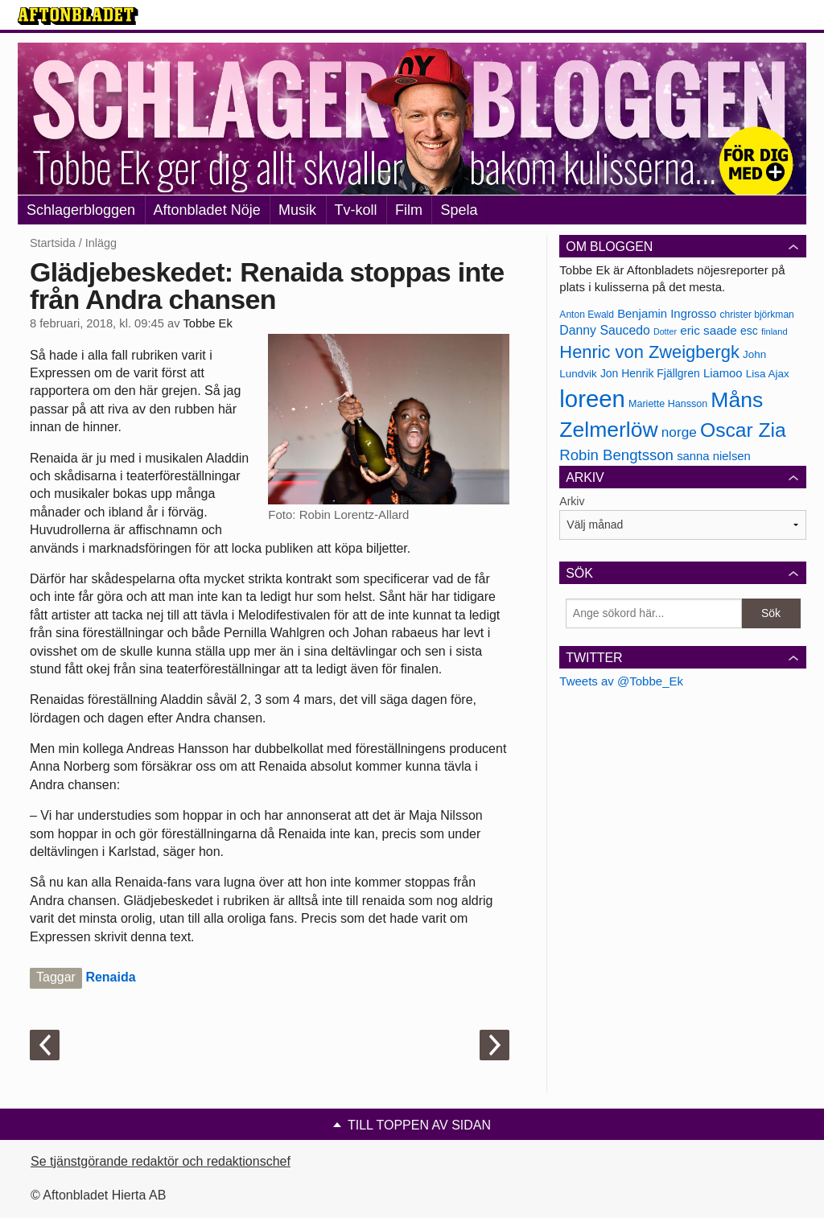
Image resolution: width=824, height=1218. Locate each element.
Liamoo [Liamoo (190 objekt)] (723, 373)
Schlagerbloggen (81, 210)
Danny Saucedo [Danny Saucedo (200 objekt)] (604, 330)
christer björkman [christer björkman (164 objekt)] (756, 314)
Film (408, 210)
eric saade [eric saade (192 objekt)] (708, 330)
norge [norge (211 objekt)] (679, 432)
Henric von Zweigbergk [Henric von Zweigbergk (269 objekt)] (649, 352)
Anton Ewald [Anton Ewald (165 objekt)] (586, 314)
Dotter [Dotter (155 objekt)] (665, 331)
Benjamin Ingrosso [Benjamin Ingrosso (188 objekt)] (666, 313)
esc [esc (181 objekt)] (749, 330)
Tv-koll (356, 210)
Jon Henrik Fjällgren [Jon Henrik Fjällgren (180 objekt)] (650, 373)
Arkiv (571, 501)
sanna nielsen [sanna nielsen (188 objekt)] (714, 456)
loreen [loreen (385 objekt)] (592, 398)
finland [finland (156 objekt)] (774, 331)
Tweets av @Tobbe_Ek (621, 681)
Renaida (110, 977)
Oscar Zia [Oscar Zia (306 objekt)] (743, 430)
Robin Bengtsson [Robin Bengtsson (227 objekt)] (616, 454)
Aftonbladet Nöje (207, 210)
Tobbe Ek (207, 323)
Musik (297, 210)
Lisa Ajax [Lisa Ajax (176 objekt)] (767, 374)
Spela (458, 210)
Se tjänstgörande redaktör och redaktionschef (160, 1161)
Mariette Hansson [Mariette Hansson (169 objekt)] (667, 403)
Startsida (53, 243)
